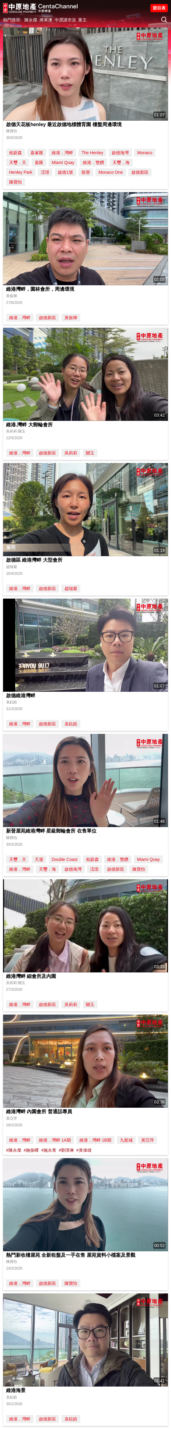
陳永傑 (30, 19)
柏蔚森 (15, 152)
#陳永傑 (13, 1150)
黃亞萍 (147, 1140)
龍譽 (86, 172)
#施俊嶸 (31, 1150)
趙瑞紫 (71, 588)
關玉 (90, 452)
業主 (82, 19)
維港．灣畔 (62, 152)
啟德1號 (65, 172)
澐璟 (45, 172)
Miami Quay (63, 162)
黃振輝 (71, 317)
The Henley (92, 152)
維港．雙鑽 (93, 162)
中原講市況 (65, 19)
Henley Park (20, 172)
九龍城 (126, 1140)
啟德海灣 (120, 152)
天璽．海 (121, 162)
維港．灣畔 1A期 (55, 1140)
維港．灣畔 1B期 (95, 1140)
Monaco (144, 152)
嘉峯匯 (36, 152)
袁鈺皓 (71, 723)
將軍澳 (46, 19)
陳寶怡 (15, 182)
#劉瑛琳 (66, 1150)
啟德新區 (139, 172)
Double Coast (65, 859)
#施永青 (48, 1150)
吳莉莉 (71, 452)
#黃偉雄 (84, 1150)
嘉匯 (39, 162)
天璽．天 (17, 162)
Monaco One (111, 172)
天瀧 (39, 859)
